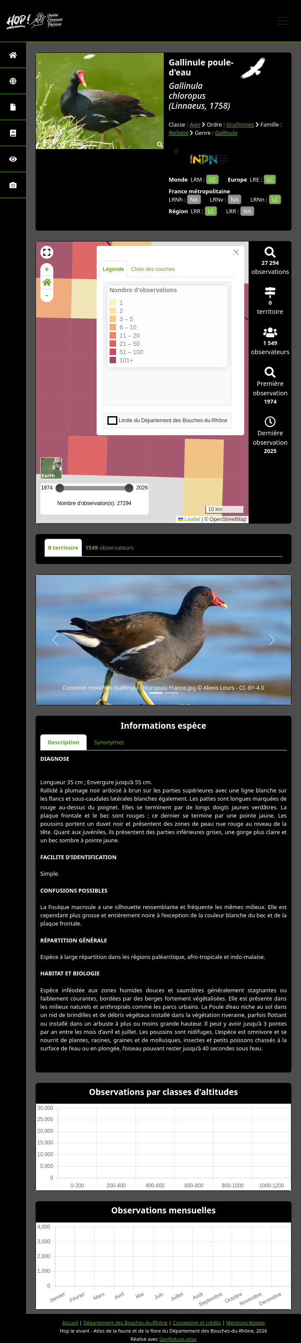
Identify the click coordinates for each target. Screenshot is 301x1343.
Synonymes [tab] (109, 742)
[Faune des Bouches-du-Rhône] (13, 133)
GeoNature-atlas (178, 1339)
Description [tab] (63, 742)
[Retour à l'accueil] (13, 55)
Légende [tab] (113, 269)
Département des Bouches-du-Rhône (125, 1322)
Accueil (70, 1322)
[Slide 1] (155, 693)
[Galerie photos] (13, 185)
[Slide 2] (171, 693)
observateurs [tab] (109, 547)
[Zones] (13, 81)
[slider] (129, 488)
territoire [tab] (63, 547)
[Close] (236, 252)
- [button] (47, 295)
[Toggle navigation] (282, 20)
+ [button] (47, 269)
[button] (46, 252)
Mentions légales (245, 1322)
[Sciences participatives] (13, 159)
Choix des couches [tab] (153, 269)
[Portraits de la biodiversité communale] (13, 107)
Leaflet (189, 519)
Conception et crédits (197, 1322)
